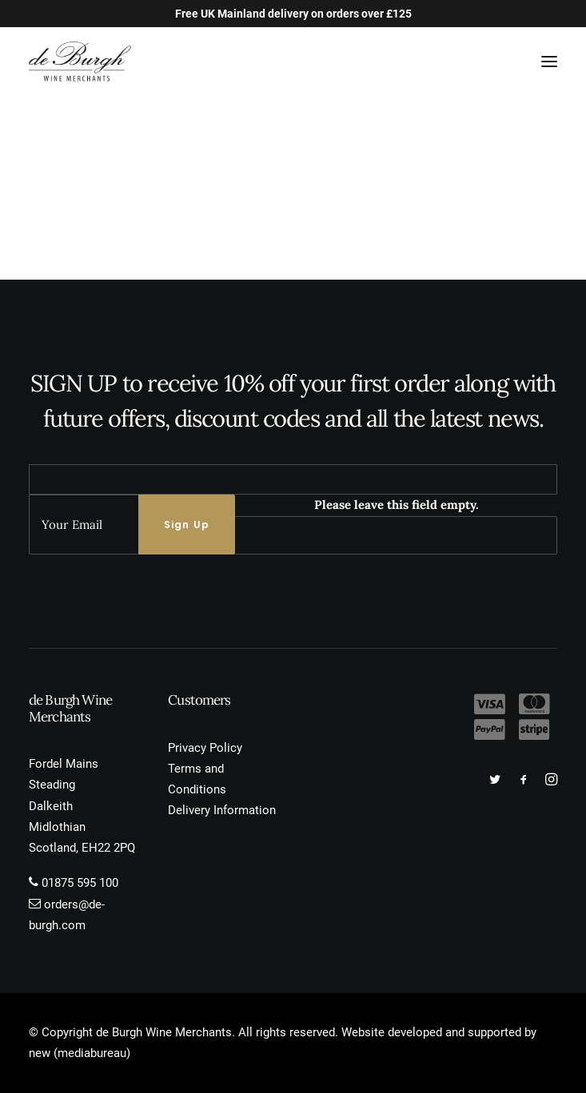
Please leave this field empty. (396, 504)
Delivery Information (222, 810)
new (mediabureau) (79, 1053)
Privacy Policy (205, 748)
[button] (549, 61)
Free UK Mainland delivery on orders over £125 (293, 13)
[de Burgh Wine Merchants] (80, 61)
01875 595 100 (80, 883)
